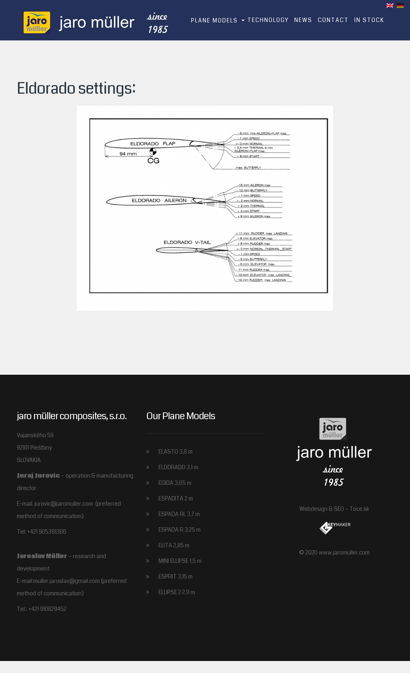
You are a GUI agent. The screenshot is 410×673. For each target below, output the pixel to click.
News (303, 20)
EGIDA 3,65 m (175, 483)
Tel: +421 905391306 (41, 532)
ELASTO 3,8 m (176, 452)
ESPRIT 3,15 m (176, 577)
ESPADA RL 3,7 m (179, 514)
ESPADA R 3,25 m (180, 530)
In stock (369, 20)
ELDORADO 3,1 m (178, 467)
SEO (339, 509)
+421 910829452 (47, 609)
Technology (268, 20)
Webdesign (313, 509)
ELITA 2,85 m (174, 545)
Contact (333, 20)
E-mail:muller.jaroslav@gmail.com (59, 581)
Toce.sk (359, 509)
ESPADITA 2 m (176, 498)
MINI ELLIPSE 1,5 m (180, 561)
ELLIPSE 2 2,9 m (177, 592)
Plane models (214, 20)
